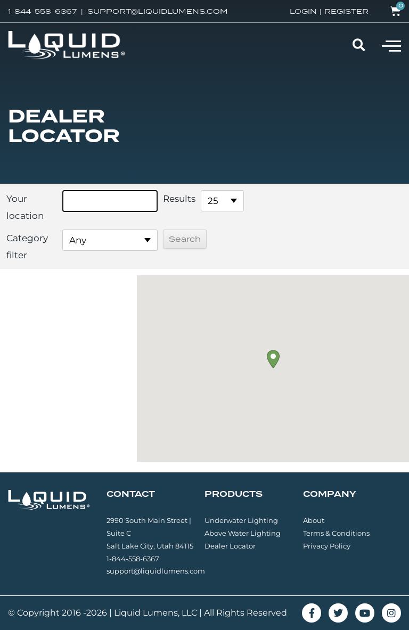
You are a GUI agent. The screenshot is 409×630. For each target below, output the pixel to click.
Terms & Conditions (336, 533)
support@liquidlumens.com (156, 571)
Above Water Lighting (242, 533)
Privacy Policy (326, 546)
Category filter (27, 246)
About (313, 520)
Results (179, 198)
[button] (391, 45)
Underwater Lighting (241, 520)
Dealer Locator (230, 546)
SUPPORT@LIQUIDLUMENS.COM (157, 11)
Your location (25, 207)
